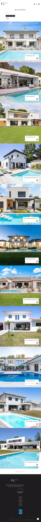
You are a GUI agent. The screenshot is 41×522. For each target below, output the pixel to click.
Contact (20, 505)
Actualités (20, 504)
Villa (7, 18)
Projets (20, 503)
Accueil (20, 496)
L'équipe (20, 499)
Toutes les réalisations (10, 15)
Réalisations (20, 500)
